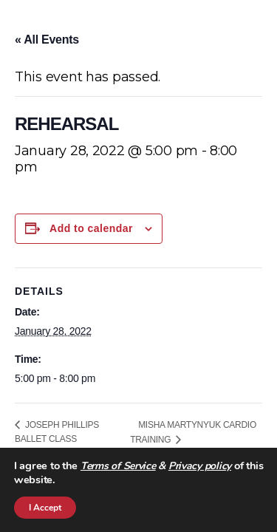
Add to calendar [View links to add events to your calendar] (91, 228)
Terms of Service (118, 466)
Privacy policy (199, 466)
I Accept (45, 508)
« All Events (47, 39)
